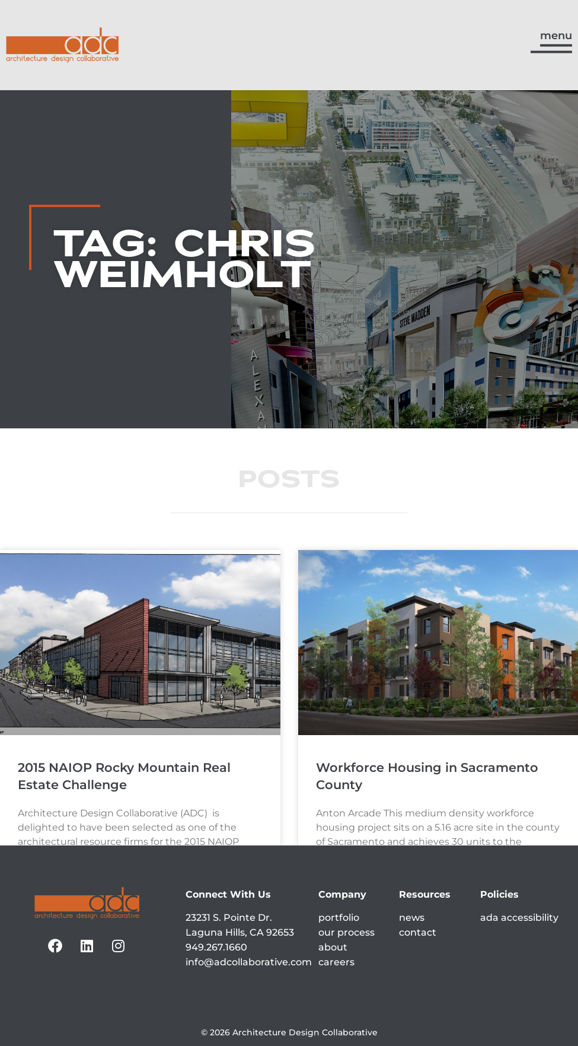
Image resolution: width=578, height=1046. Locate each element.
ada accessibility (519, 917)
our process (346, 932)
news (411, 917)
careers (336, 962)
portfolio (338, 917)
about (332, 947)
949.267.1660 (216, 947)
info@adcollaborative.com (249, 962)
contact (417, 932)
